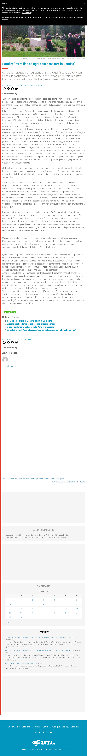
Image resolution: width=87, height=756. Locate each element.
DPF (19, 727)
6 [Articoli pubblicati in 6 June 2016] (10, 604)
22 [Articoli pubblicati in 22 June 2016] (32, 613)
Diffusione (26, 727)
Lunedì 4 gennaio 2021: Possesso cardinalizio (21, 663)
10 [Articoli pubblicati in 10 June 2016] (55, 604)
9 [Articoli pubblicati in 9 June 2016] (43, 604)
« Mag (7, 622)
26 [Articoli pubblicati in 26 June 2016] (77, 613)
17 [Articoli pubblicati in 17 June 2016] (55, 609)
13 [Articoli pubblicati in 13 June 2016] (10, 609)
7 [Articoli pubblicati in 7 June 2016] (21, 604)
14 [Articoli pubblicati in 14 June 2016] (21, 609)
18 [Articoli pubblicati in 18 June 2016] (66, 609)
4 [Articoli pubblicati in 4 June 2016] (65, 600)
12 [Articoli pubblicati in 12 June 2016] (77, 604)
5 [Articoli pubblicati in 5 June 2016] (76, 600)
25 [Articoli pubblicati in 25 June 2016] (66, 613)
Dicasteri (39, 85)
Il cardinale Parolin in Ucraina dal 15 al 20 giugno (29, 321)
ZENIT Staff (28, 85)
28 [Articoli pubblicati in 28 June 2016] (21, 617)
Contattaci (75, 727)
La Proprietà (36, 727)
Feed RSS (44, 632)
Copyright (65, 727)
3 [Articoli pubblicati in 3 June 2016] (54, 600)
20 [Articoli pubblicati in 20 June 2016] (10, 613)
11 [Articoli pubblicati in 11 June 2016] (66, 604)
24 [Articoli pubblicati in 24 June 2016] (55, 613)
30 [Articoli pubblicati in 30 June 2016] (43, 617)
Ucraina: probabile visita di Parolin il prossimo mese (31, 324)
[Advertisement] (43, 460)
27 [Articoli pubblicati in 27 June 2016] (10, 617)
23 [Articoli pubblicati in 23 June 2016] (43, 613)
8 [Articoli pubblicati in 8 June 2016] (32, 604)
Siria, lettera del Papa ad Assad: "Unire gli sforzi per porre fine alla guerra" (41, 330)
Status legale (55, 727)
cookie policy (27, 13)
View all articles (9, 366)
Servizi (45, 727)
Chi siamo (12, 727)
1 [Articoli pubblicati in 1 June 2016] (32, 600)
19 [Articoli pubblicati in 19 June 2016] (77, 609)
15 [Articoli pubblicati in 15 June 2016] (32, 609)
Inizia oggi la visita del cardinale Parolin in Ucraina (30, 327)
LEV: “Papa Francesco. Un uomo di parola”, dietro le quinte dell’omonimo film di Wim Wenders (38, 650)
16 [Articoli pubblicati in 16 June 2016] (43, 609)
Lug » (11, 622)
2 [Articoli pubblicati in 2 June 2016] (43, 600)
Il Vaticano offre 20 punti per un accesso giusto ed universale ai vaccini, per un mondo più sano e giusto (41, 637)
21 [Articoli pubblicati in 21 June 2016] (21, 613)
